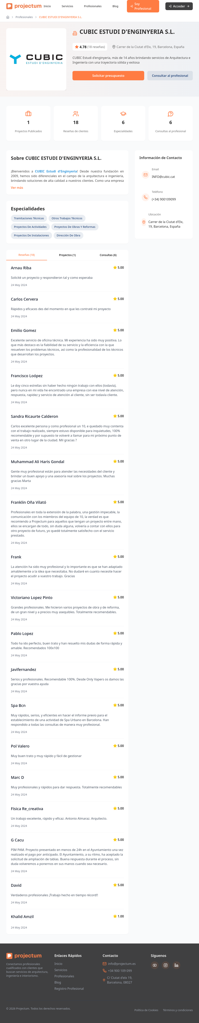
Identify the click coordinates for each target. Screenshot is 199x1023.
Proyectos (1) (67, 255)
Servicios (67, 6)
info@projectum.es (122, 964)
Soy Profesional (140, 6)
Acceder (179, 6)
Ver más (17, 187)
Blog (115, 6)
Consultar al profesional (170, 75)
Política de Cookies (146, 1010)
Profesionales (92, 6)
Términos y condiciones (178, 1010)
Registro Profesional (69, 988)
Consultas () (108, 255)
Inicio (47, 6)
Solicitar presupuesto (108, 75)
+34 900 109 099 (120, 971)
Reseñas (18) (26, 255)
